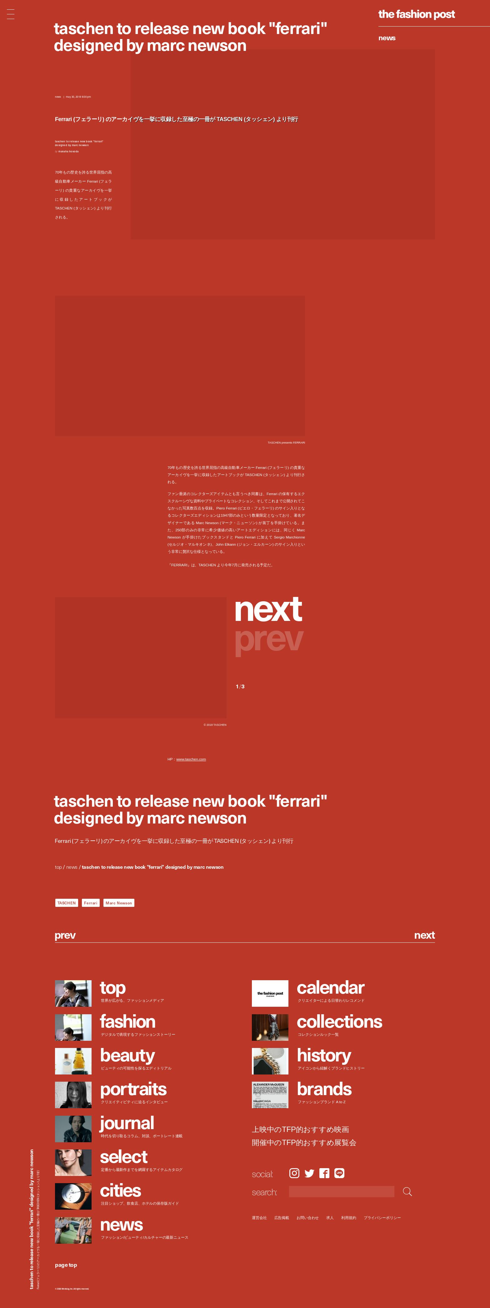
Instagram (294, 1173)
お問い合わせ (308, 1218)
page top (66, 1264)
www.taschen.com (191, 759)
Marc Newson (119, 903)
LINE (339, 1173)
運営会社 (259, 1218)
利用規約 (348, 1218)
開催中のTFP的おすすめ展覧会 (304, 1142)
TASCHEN (67, 903)
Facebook (324, 1173)
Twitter (309, 1173)
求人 (330, 1218)
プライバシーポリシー (382, 1218)
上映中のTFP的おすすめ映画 (300, 1129)
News (387, 37)
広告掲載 (281, 1218)
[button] (270, 606)
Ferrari (90, 903)
